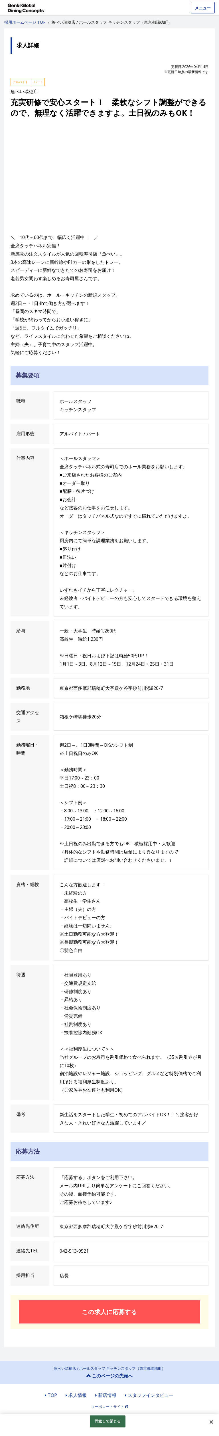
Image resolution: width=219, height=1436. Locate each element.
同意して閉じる (108, 1421)
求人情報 (77, 1395)
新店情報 (107, 1395)
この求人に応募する (109, 1312)
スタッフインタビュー (150, 1395)
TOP (52, 1395)
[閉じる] (211, 1422)
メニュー (203, 8)
